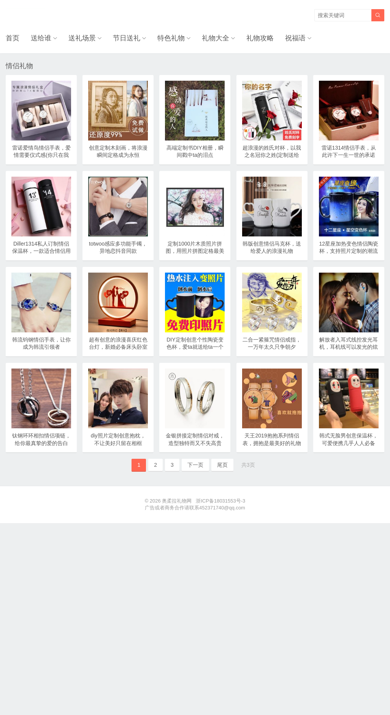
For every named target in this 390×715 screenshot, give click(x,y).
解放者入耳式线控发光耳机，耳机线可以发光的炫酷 (348, 347)
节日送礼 (126, 38)
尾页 (222, 465)
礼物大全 (215, 38)
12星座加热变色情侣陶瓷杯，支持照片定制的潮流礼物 (348, 251)
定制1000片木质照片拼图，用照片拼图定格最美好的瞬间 (195, 251)
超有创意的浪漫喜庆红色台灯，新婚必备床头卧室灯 (118, 347)
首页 (12, 38)
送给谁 (41, 38)
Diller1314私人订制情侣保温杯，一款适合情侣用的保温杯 (41, 251)
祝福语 (295, 38)
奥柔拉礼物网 (177, 501)
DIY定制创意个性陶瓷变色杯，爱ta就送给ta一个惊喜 (194, 347)
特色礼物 (171, 38)
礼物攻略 (260, 38)
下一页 (195, 465)
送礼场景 (82, 38)
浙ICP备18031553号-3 (220, 501)
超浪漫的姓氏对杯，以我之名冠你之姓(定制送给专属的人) (272, 155)
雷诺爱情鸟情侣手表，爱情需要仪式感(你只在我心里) (41, 155)
